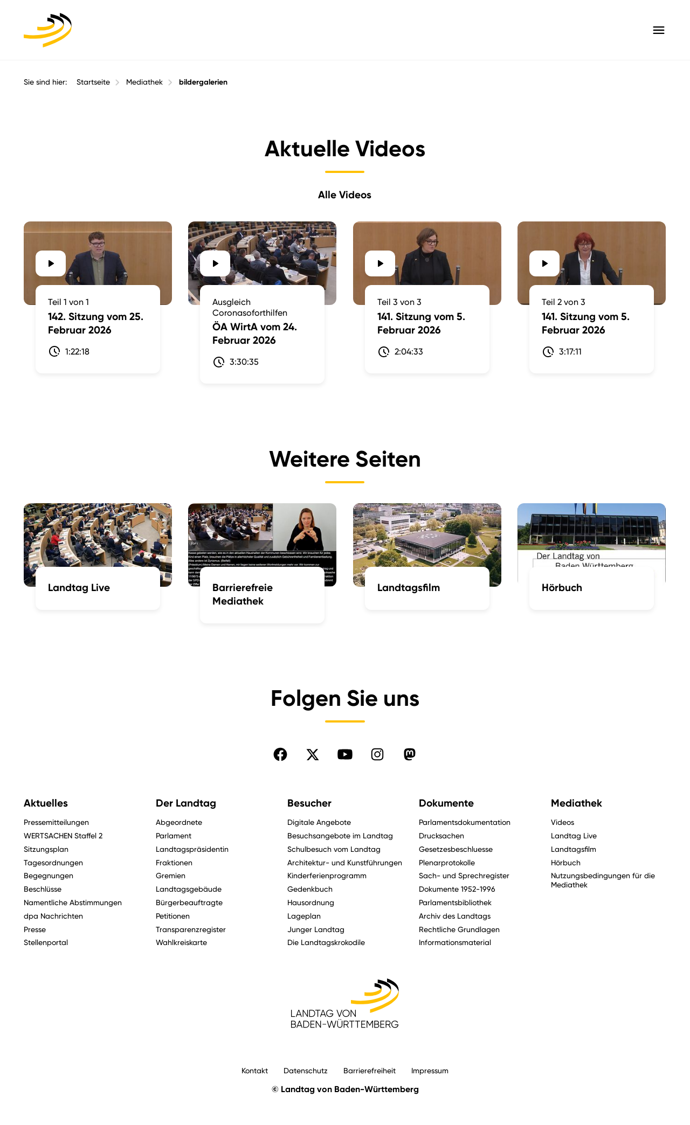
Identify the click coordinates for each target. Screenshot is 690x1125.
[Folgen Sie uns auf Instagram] (377, 754)
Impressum (429, 1070)
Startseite (93, 82)
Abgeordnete (179, 822)
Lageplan (304, 915)
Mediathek (144, 82)
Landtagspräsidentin (192, 848)
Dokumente (446, 803)
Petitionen (173, 915)
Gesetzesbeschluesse (456, 848)
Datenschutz (306, 1070)
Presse (35, 929)
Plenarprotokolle (447, 862)
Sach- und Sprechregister (464, 875)
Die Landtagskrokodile (326, 942)
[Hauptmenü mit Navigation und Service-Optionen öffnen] (659, 30)
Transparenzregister (191, 929)
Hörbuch (566, 862)
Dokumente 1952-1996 (457, 888)
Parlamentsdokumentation (464, 822)
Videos (562, 822)
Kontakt (255, 1070)
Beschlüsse (42, 888)
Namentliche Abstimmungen (73, 902)
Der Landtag (186, 803)
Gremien (170, 875)
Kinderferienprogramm (327, 875)
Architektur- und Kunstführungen (344, 862)
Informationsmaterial (455, 942)
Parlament (173, 835)
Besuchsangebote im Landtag (340, 835)
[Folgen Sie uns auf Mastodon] (410, 754)
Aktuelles (46, 803)
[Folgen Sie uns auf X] (313, 754)
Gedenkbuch (310, 888)
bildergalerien (203, 82)
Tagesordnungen (53, 862)
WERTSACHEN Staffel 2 (63, 835)
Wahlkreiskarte (181, 942)
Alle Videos (344, 194)
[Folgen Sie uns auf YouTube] (345, 754)
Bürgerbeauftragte (189, 902)
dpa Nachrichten (53, 915)
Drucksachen (441, 835)
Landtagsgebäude (189, 888)
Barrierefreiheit (369, 1070)
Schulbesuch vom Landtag (334, 848)
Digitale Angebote (319, 822)
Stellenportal (46, 942)
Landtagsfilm (573, 848)
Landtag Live (574, 835)
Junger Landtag (315, 929)
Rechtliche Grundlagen (459, 929)
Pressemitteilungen (56, 822)
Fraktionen (174, 862)
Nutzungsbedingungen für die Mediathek (603, 880)
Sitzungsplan (46, 848)
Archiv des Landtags (455, 915)
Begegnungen (48, 875)
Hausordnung (310, 902)
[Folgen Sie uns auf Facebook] (280, 754)
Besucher (309, 803)
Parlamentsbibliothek (455, 902)
